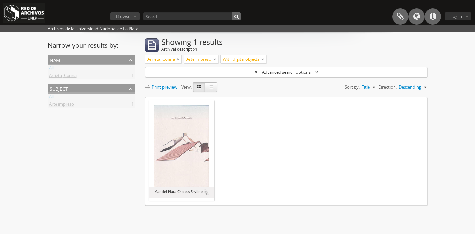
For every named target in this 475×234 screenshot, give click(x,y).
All (51, 69)
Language (416, 16)
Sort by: (352, 87)
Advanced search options (286, 72)
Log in (456, 16)
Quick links (433, 16)
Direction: (387, 87)
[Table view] (211, 87)
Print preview (161, 87)
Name (56, 59)
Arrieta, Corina (63, 77)
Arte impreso (61, 105)
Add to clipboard (206, 192)
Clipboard (400, 16)
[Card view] (199, 87)
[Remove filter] (178, 59)
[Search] (192, 16)
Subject (59, 88)
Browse (123, 16)
